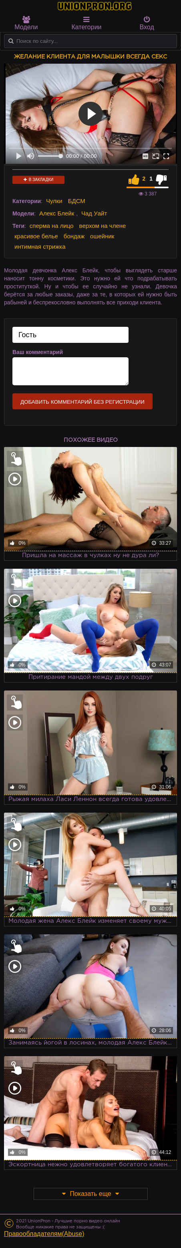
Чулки (54, 200)
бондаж (74, 236)
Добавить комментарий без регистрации (82, 402)
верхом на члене (102, 225)
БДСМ (76, 200)
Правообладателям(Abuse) (44, 1233)
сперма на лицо (52, 225)
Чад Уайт (94, 213)
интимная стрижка (40, 246)
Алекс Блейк (56, 213)
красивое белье (36, 236)
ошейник (102, 236)
